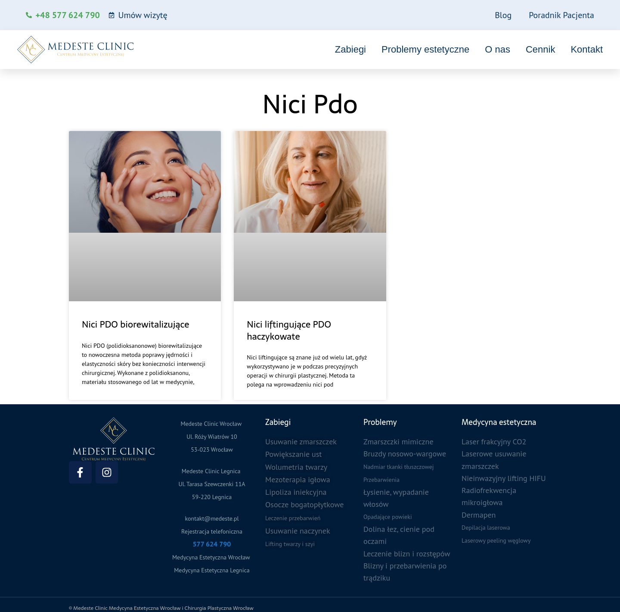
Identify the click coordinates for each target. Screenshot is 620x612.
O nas (497, 49)
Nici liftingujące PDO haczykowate (289, 330)
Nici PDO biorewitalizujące (135, 324)
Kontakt (586, 49)
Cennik (540, 49)
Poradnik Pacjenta (561, 15)
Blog (503, 15)
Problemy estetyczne (425, 49)
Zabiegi (350, 49)
